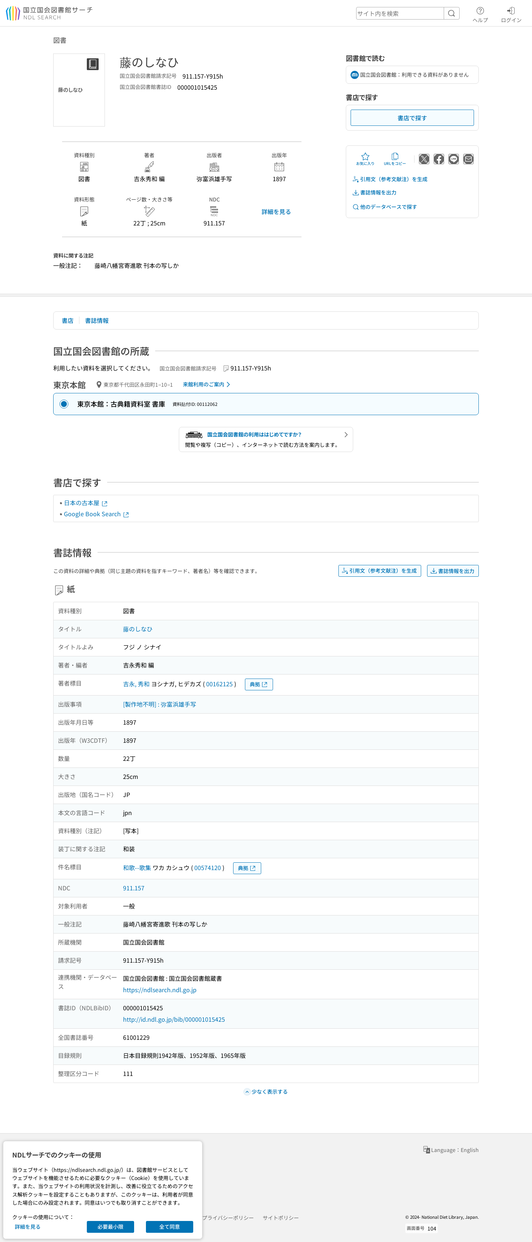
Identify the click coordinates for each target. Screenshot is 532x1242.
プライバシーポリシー (228, 1217)
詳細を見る (276, 211)
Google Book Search (97, 513)
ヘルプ (480, 13)
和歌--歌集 (137, 867)
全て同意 (169, 1226)
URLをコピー (395, 159)
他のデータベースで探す (384, 207)
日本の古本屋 (86, 502)
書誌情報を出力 (374, 192)
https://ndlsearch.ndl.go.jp (160, 989)
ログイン (511, 13)
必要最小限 (110, 1226)
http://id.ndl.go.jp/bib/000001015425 (174, 1019)
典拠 (259, 684)
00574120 (207, 867)
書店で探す (412, 117)
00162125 (219, 683)
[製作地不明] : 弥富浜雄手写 (159, 704)
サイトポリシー (281, 1217)
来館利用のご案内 (208, 384)
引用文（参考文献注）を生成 (389, 179)
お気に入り (365, 159)
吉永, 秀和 (136, 683)
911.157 (133, 887)
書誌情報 (97, 320)
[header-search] (408, 13)
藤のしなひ (138, 628)
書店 (68, 320)
